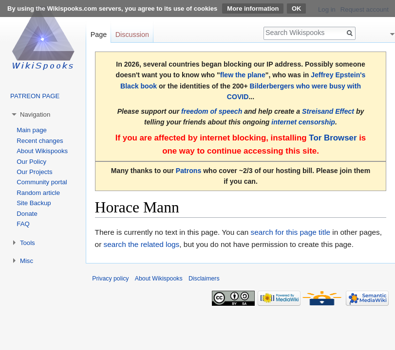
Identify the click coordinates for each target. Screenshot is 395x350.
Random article (38, 192)
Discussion (132, 34)
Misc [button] (26, 260)
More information (253, 8)
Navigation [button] (35, 114)
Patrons (188, 171)
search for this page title (290, 232)
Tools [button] (27, 242)
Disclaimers (204, 278)
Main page (32, 130)
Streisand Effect (328, 111)
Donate (27, 213)
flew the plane (242, 75)
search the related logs (142, 244)
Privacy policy (110, 278)
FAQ (23, 224)
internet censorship (303, 122)
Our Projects (34, 171)
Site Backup (34, 203)
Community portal (42, 182)
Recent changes (40, 140)
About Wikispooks (42, 151)
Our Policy (31, 161)
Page (99, 34)
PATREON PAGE (34, 96)
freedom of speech (211, 111)
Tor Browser (333, 137)
